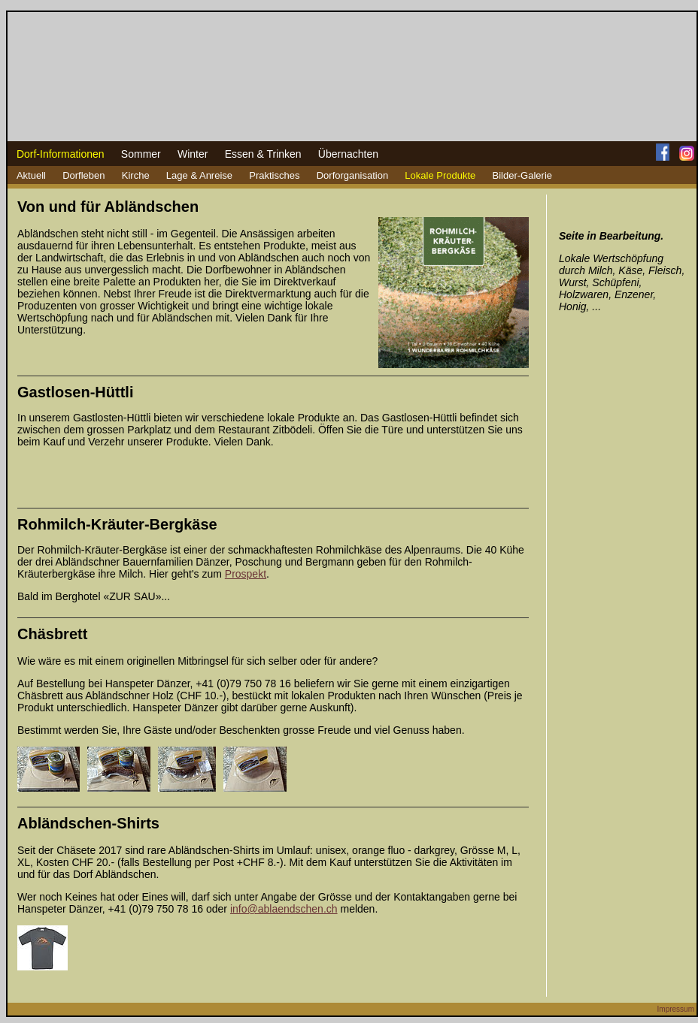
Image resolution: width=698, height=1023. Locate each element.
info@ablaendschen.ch (284, 909)
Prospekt (245, 574)
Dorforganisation (352, 175)
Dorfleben (83, 175)
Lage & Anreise (199, 175)
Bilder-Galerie (522, 175)
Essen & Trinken (263, 154)
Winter (193, 154)
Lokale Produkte (440, 175)
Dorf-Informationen (61, 154)
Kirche (136, 175)
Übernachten (348, 154)
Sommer (141, 154)
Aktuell (31, 175)
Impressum (675, 1009)
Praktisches (274, 175)
